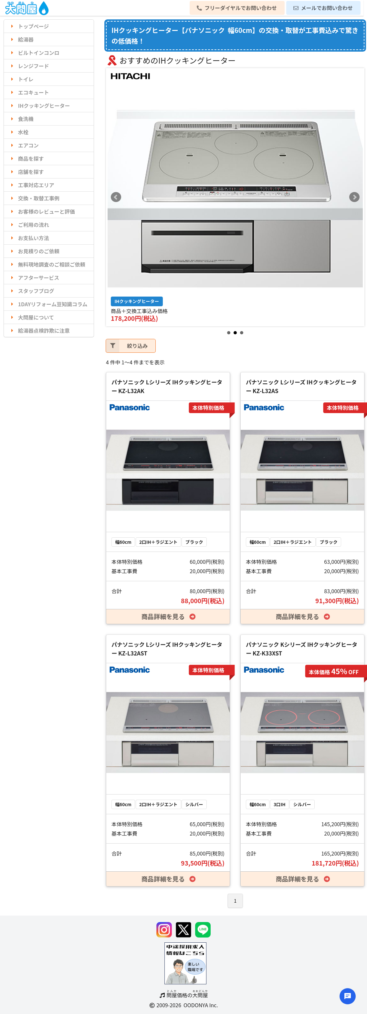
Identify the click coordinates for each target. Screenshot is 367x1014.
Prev (116, 197)
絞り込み (127, 345)
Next (354, 197)
